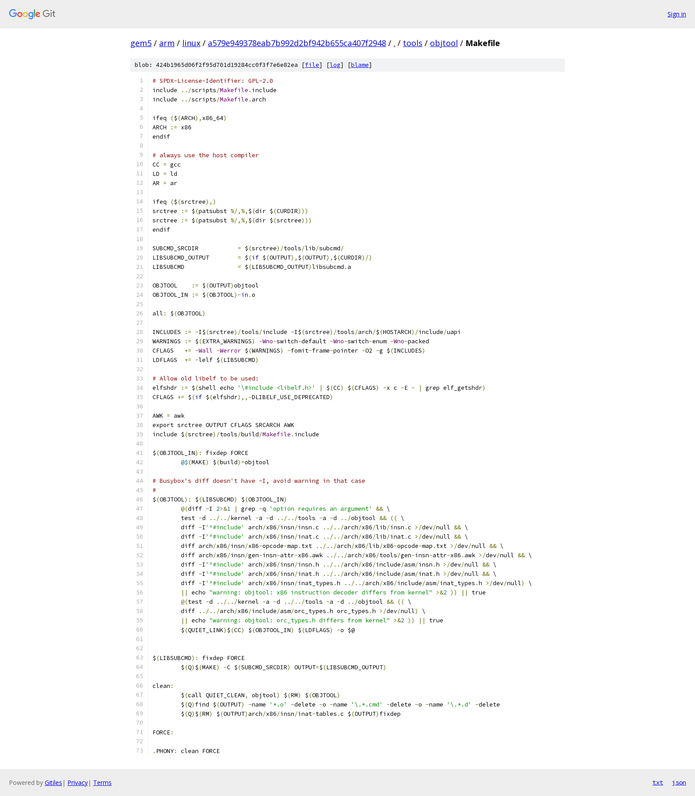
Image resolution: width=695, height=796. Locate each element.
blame (360, 65)
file (312, 65)
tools (412, 43)
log (335, 65)
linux (191, 43)
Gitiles (53, 782)
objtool (444, 43)
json (679, 782)
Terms (102, 782)
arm (167, 43)
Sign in (677, 14)
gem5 (141, 43)
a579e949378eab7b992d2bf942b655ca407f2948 (297, 43)
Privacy (77, 782)
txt (657, 782)
